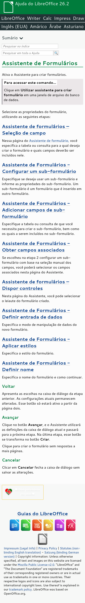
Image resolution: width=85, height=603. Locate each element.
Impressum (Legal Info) (19, 548)
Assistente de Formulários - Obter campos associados (36, 246)
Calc (47, 18)
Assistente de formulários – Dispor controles (35, 284)
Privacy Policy (47, 548)
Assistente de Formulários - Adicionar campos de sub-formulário (36, 210)
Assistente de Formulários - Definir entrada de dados (36, 313)
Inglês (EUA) (14, 26)
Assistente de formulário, (49, 140)
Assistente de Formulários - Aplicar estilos (36, 342)
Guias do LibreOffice (42, 513)
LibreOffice (13, 18)
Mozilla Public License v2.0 (36, 565)
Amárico (38, 26)
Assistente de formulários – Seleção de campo (35, 129)
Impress (62, 18)
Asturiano (74, 26)
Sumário (10, 38)
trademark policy (20, 589)
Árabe (55, 26)
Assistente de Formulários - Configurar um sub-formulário (39, 167)
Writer (33, 18)
